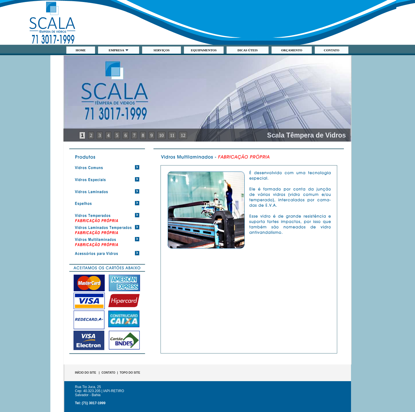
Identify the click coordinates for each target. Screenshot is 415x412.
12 (183, 135)
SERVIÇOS (162, 50)
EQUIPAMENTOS (203, 50)
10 (161, 135)
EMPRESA (119, 50)
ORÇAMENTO (291, 50)
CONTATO (331, 50)
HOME (81, 50)
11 (172, 135)
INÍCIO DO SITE (85, 372)
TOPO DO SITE (130, 372)
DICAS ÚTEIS (247, 50)
